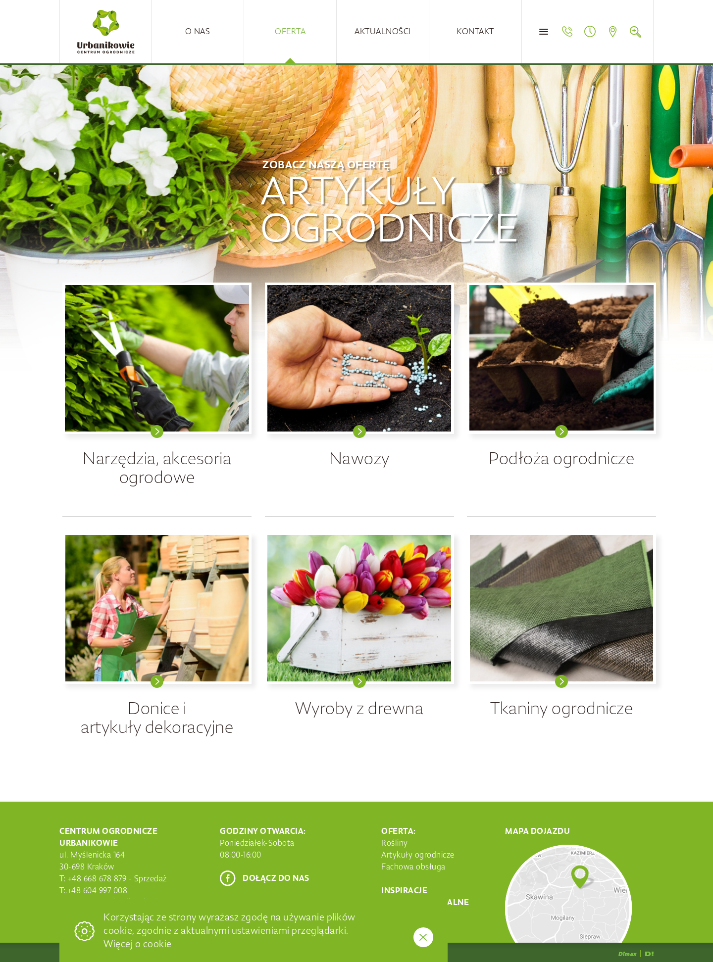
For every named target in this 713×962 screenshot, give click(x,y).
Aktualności (383, 31)
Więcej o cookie (137, 944)
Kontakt (475, 31)
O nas (197, 31)
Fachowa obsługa (413, 867)
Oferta (290, 31)
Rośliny (394, 843)
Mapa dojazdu (612, 31)
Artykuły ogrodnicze (418, 855)
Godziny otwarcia (589, 31)
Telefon (567, 31)
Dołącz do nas (276, 878)
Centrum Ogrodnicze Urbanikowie (105, 31)
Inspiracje (404, 890)
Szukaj (635, 31)
